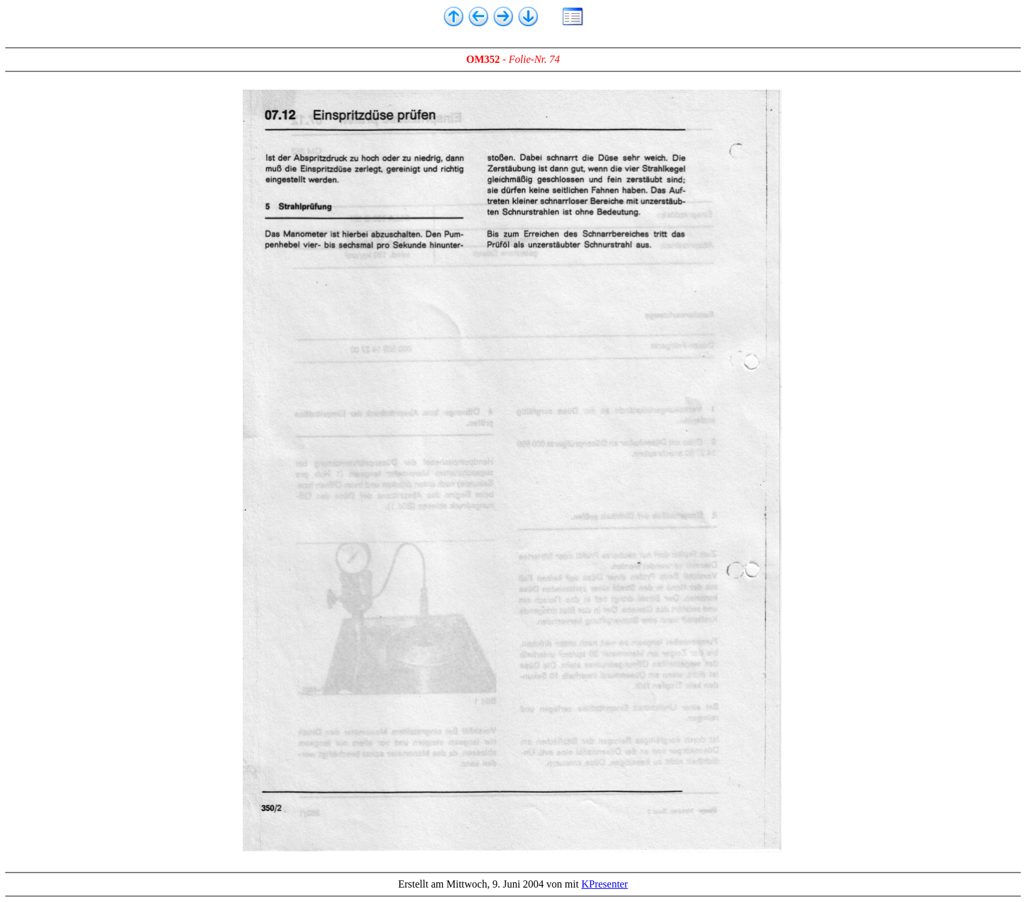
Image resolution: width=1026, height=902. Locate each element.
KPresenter (604, 884)
